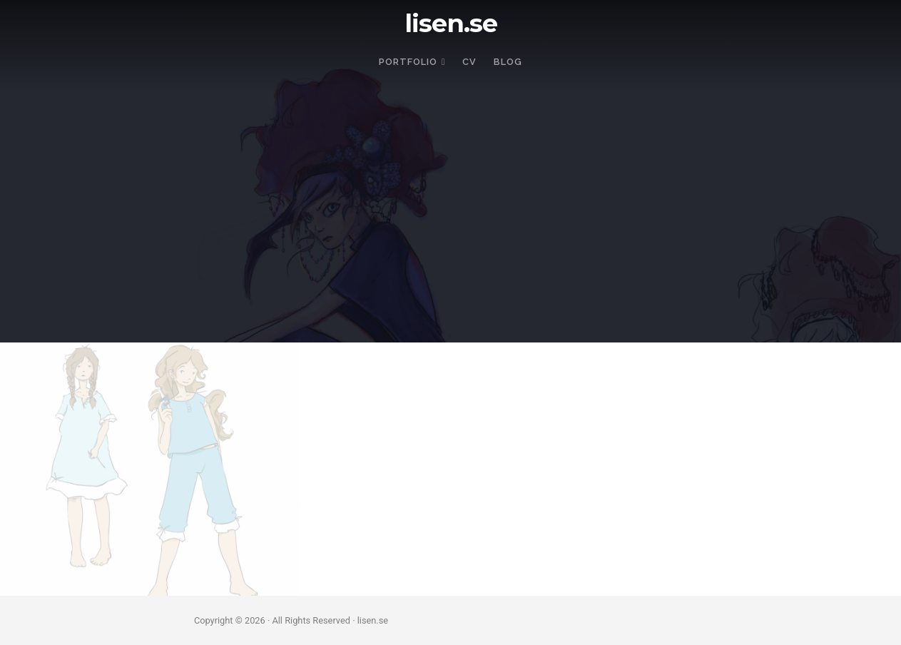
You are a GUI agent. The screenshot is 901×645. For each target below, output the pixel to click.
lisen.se (450, 24)
